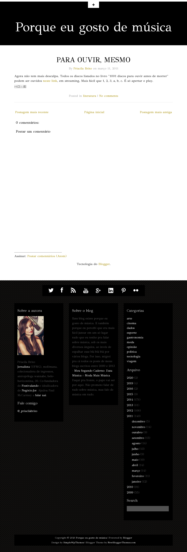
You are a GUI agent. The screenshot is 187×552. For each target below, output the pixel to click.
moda (130, 342)
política (132, 351)
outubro (137, 432)
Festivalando (30, 385)
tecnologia (133, 356)
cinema (131, 323)
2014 (130, 399)
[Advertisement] (38, 232)
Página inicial (94, 112)
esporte (132, 332)
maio (135, 460)
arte (129, 318)
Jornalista (23, 366)
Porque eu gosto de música (93, 27)
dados (131, 328)
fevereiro (138, 476)
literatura (89, 96)
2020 (130, 378)
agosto (136, 443)
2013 (130, 405)
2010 (130, 487)
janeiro (136, 481)
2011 (130, 416)
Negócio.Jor (29, 390)
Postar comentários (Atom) (47, 256)
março (136, 470)
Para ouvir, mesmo (93, 60)
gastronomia (135, 337)
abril (135, 465)
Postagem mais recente (31, 112)
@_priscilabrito (27, 411)
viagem (131, 361)
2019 (130, 383)
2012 (130, 410)
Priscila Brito (83, 68)
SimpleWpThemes (73, 542)
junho (135, 454)
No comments (108, 96)
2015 (130, 394)
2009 (130, 492)
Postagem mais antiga (156, 112)
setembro (138, 438)
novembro (138, 427)
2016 (130, 388)
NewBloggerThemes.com (122, 542)
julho (135, 449)
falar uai (40, 395)
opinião (132, 347)
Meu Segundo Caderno (89, 370)
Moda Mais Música (97, 375)
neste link (50, 81)
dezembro (138, 421)
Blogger (104, 264)
